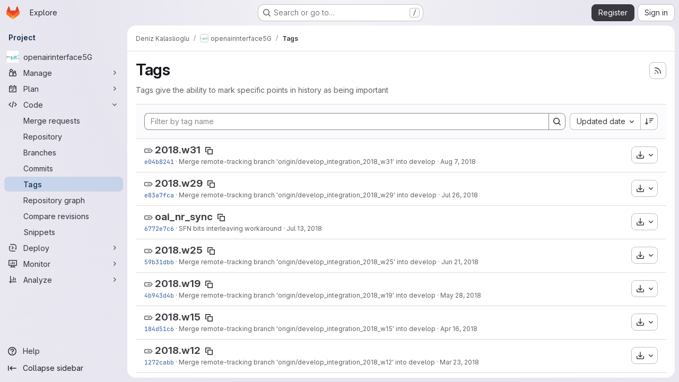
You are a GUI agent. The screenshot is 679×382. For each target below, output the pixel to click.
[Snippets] (63, 231)
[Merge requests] (63, 120)
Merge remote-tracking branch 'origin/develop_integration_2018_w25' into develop (308, 262)
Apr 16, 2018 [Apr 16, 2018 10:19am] (458, 329)
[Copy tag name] (209, 150)
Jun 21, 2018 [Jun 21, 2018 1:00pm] (459, 262)
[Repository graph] (63, 200)
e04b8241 (159, 162)
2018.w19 (178, 283)
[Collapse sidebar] (63, 368)
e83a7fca (159, 195)
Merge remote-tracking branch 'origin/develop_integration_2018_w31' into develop (307, 162)
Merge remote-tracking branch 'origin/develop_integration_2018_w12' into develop (307, 362)
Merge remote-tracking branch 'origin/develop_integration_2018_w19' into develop (307, 295)
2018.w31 (178, 150)
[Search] (557, 121)
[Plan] (63, 88)
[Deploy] (63, 247)
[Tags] (63, 184)
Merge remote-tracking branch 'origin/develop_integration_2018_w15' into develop (307, 329)
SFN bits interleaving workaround (230, 228)
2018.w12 (178, 350)
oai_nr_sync (184, 217)
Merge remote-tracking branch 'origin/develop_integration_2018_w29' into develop (308, 195)
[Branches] (63, 152)
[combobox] (605, 121)
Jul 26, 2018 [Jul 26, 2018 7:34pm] (459, 195)
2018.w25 (179, 250)
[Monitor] (63, 263)
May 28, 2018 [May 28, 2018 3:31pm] (460, 295)
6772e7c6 (159, 228)
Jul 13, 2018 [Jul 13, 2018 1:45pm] (304, 228)
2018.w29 (179, 183)
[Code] (63, 104)
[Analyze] (63, 279)
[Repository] (63, 136)
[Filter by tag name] (346, 121)
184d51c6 (159, 329)
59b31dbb (159, 262)
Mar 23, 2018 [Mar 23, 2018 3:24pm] (459, 362)
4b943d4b (159, 295)
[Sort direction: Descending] (649, 121)
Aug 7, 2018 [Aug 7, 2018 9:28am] (458, 162)
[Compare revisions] (63, 216)
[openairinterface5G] (63, 56)
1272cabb (159, 362)
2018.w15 (178, 317)
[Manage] (63, 72)
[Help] (63, 351)
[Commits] (63, 168)
